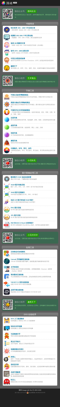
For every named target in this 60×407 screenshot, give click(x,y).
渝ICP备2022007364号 (20, 392)
